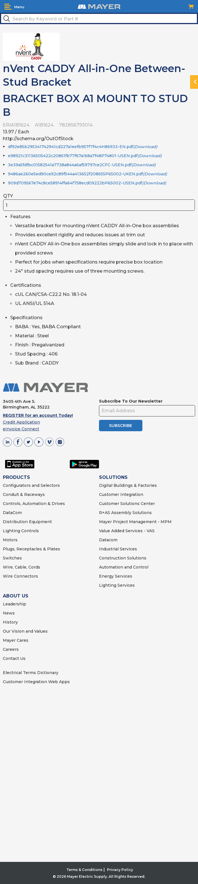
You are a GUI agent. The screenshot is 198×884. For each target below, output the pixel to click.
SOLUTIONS (113, 477)
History (10, 622)
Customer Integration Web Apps (36, 681)
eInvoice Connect (21, 429)
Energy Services (115, 576)
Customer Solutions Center (127, 503)
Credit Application (21, 422)
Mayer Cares (15, 640)
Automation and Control (123, 567)
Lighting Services (117, 585)
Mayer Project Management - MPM (135, 521)
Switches (12, 558)
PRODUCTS (16, 477)
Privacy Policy (120, 870)
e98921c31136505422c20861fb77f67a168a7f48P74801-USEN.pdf (85, 155)
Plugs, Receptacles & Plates (31, 549)
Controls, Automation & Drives (34, 503)
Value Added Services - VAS (127, 530)
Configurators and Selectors (31, 485)
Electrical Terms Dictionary (30, 672)
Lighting (11, 530)
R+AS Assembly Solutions (125, 512)
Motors (10, 539)
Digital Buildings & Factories (128, 485)
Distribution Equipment (27, 521)
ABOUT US (15, 596)
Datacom (108, 539)
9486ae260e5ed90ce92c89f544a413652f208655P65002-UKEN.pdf (87, 173)
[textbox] (99, 18)
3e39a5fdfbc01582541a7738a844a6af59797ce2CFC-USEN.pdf (82, 164)
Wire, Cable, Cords (21, 567)
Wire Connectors (20, 576)
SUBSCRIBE (120, 425)
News (9, 613)
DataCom (12, 512)
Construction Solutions (122, 558)
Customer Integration (121, 494)
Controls (29, 530)
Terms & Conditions (84, 870)
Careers (11, 649)
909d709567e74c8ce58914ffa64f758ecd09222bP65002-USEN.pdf (87, 183)
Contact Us (14, 658)
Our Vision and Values (25, 631)
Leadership (14, 604)
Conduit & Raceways (24, 494)
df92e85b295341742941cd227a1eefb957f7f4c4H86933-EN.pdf (82, 146)
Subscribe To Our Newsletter (131, 401)
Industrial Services (118, 549)
